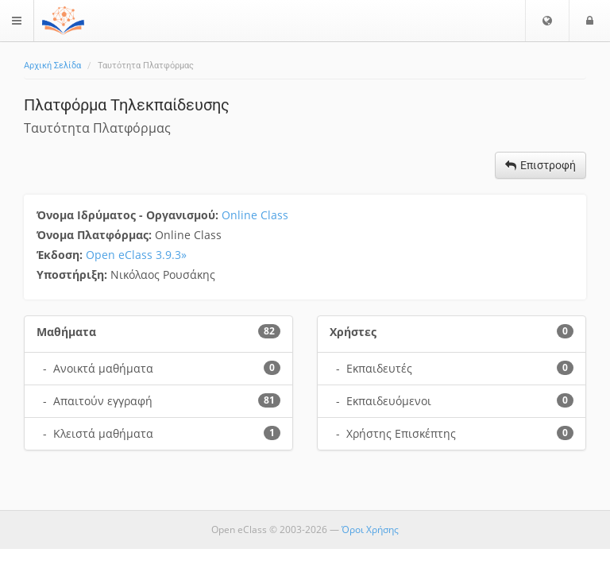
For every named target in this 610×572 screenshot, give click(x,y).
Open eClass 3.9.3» (136, 254)
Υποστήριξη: (73, 274)
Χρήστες (353, 331)
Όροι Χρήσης (370, 529)
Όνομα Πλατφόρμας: (96, 234)
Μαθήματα (66, 331)
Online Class (255, 214)
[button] (547, 20)
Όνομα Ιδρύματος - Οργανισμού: (129, 214)
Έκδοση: (61, 254)
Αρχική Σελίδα (52, 65)
